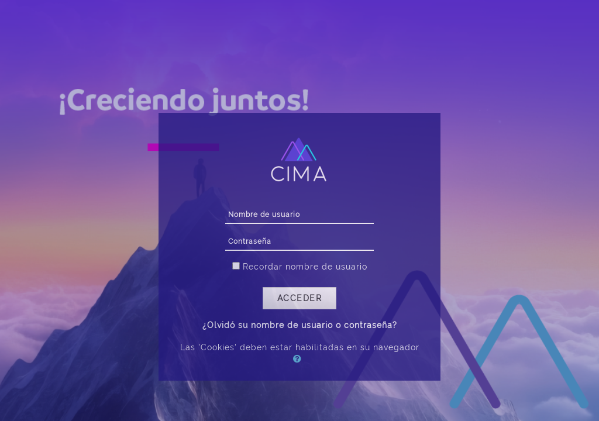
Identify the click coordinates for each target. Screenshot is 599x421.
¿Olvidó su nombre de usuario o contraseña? (299, 325)
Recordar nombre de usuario (305, 266)
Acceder (299, 298)
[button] (299, 358)
